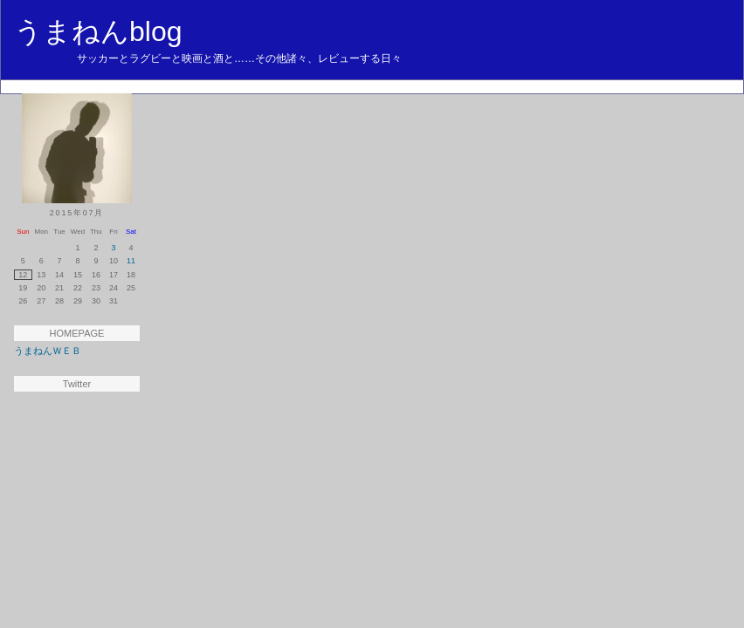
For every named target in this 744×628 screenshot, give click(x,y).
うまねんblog (98, 31)
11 (131, 260)
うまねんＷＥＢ (47, 350)
